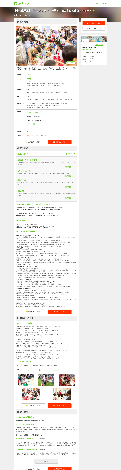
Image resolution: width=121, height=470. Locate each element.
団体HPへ (46, 461)
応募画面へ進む (60, 142)
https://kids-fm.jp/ (86, 49)
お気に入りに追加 (33, 142)
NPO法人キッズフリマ (23, 15)
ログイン (98, 4)
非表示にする (72, 154)
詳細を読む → (70, 167)
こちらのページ (31, 135)
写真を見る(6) (71, 62)
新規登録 (104, 4)
